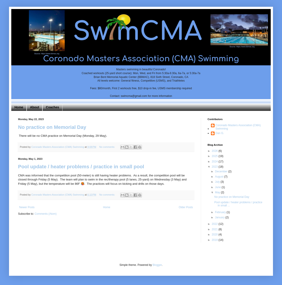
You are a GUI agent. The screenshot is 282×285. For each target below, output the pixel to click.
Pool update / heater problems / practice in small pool (81, 166)
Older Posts (186, 207)
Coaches (52, 107)
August (219, 176)
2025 (215, 156)
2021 (215, 229)
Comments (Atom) (45, 213)
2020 (215, 234)
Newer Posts (27, 207)
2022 (215, 224)
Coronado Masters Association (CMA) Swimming (238, 127)
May (218, 192)
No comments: (107, 147)
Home (18, 107)
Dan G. (219, 133)
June (218, 187)
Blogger (157, 265)
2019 (215, 240)
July (218, 181)
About (34, 107)
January (220, 217)
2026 (215, 151)
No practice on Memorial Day (52, 127)
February (221, 212)
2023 (215, 166)
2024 (215, 161)
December (221, 171)
